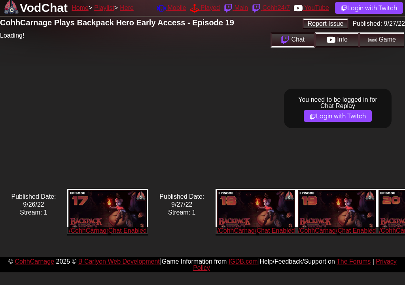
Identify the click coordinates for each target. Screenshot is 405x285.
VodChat (44, 7)
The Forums (354, 261)
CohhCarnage (34, 261)
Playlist (104, 7)
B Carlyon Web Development (119, 261)
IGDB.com (243, 261)
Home (80, 7)
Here (127, 7)
